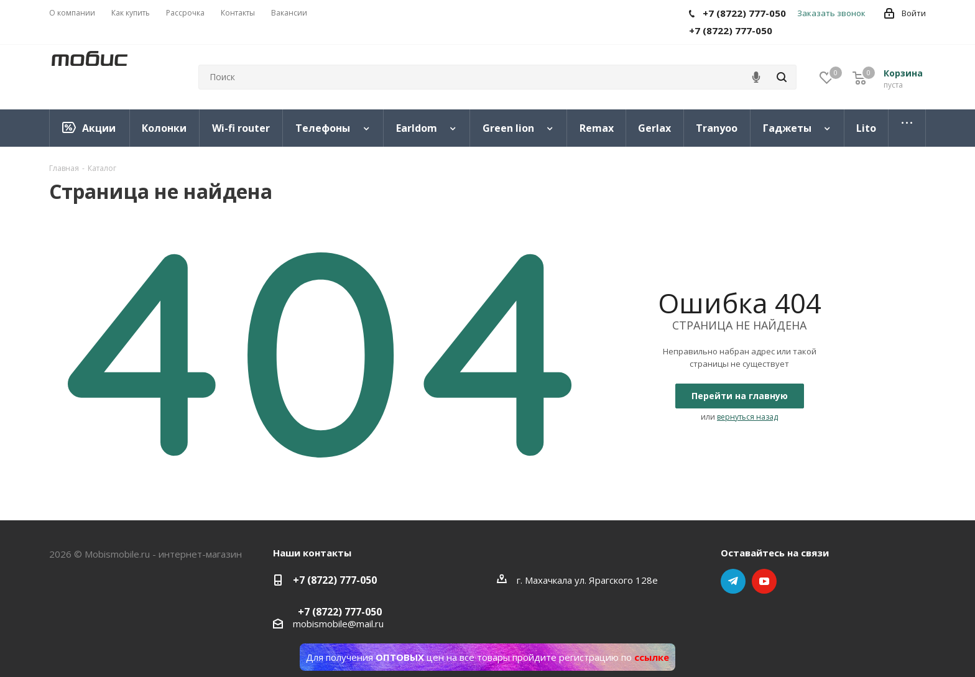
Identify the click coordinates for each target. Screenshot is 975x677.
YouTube (764, 581)
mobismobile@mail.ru (338, 623)
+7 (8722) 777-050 (335, 580)
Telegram (733, 581)
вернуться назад (747, 417)
